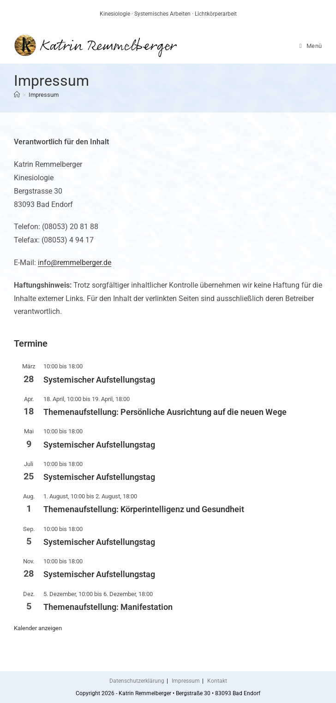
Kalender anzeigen (38, 628)
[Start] (17, 94)
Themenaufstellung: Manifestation (108, 607)
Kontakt (217, 681)
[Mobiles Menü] (311, 45)
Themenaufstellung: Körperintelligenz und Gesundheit (143, 509)
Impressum (44, 94)
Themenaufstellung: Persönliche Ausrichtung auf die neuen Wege (165, 412)
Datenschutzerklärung (136, 681)
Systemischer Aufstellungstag (99, 379)
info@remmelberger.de (74, 262)
